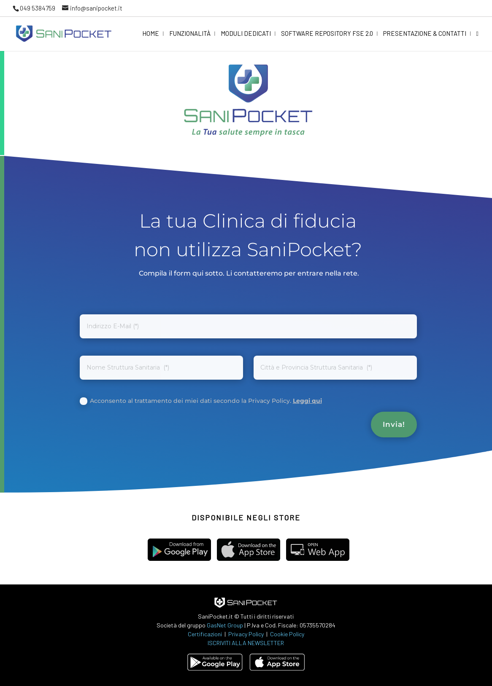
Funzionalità (190, 33)
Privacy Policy (246, 634)
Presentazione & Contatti (424, 33)
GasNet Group (225, 625)
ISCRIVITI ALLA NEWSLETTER (246, 642)
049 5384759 (37, 8)
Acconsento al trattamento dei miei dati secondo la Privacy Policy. (201, 401)
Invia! (394, 424)
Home (150, 33)
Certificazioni (205, 634)
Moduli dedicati (246, 33)
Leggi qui (307, 401)
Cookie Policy (287, 634)
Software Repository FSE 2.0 (327, 33)
